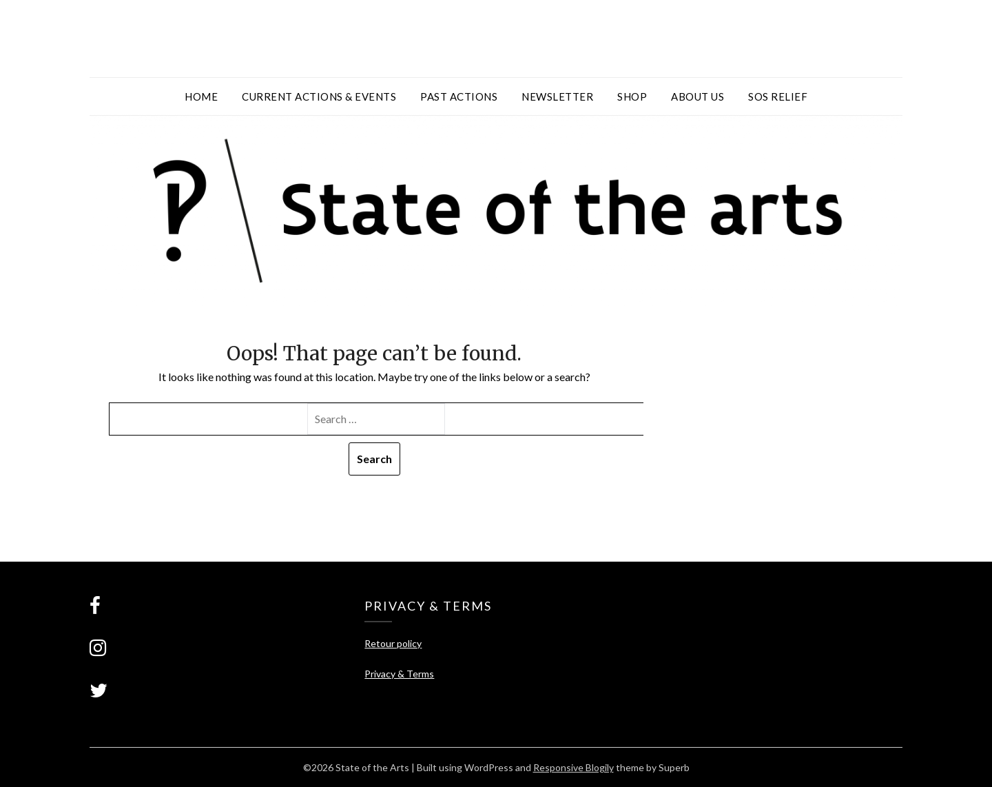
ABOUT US (697, 96)
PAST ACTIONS (458, 96)
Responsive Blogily (573, 767)
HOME (201, 96)
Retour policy (393, 643)
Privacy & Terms (399, 673)
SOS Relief (777, 96)
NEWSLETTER (557, 96)
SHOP (632, 96)
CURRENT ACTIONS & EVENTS (319, 96)
